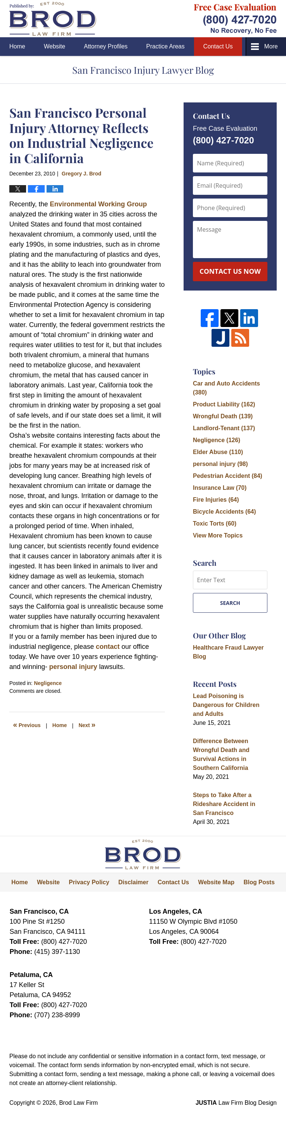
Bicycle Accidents (224, 511)
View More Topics (218, 535)
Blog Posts (259, 882)
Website (55, 46)
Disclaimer (133, 882)
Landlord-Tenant (224, 428)
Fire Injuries (216, 500)
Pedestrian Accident (227, 476)
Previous (27, 724)
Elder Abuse (218, 452)
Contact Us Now (230, 271)
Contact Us (218, 46)
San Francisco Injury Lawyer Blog (52, 19)
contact (107, 646)
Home (17, 46)
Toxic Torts (214, 523)
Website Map (216, 882)
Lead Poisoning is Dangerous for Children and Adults (226, 705)
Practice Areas (165, 46)
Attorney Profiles (105, 46)
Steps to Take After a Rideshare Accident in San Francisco (224, 804)
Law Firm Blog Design (236, 1103)
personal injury (74, 666)
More (271, 46)
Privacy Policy (89, 882)
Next (87, 724)
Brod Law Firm (78, 1103)
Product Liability (224, 404)
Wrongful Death (223, 416)
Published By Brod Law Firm (235, 18)
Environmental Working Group (97, 204)
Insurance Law (220, 488)
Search (230, 602)
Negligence (48, 683)
